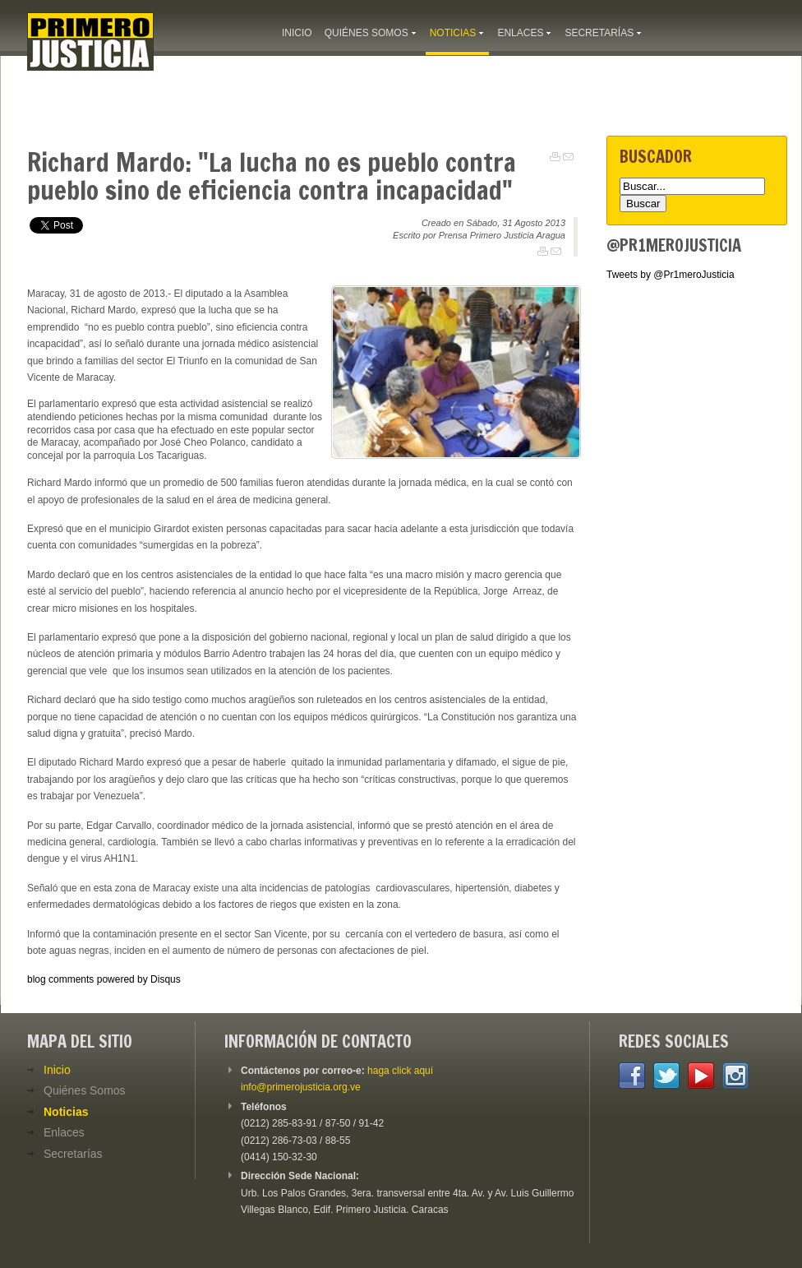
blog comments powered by (104, 979)
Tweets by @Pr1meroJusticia (670, 274)
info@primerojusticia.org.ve (301, 1087)
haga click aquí (400, 1070)
